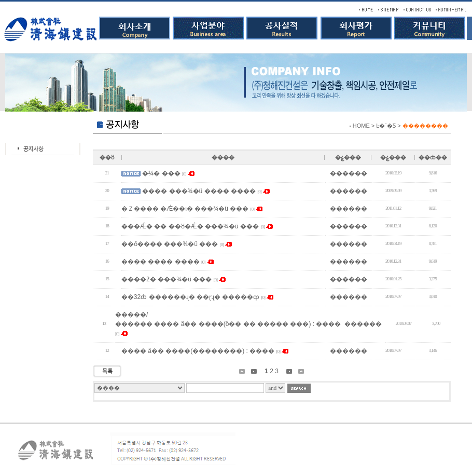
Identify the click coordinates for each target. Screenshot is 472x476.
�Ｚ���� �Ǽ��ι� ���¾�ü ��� (184, 208)
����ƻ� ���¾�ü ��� (166, 279)
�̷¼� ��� (161, 173)
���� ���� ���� (160, 261)
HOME (361, 126)
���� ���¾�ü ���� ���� (199, 191)
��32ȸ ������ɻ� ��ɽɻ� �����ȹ (190, 297)
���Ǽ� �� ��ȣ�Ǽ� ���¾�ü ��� (190, 226)
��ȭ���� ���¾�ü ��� (169, 244)
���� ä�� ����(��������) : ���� (197, 351)
